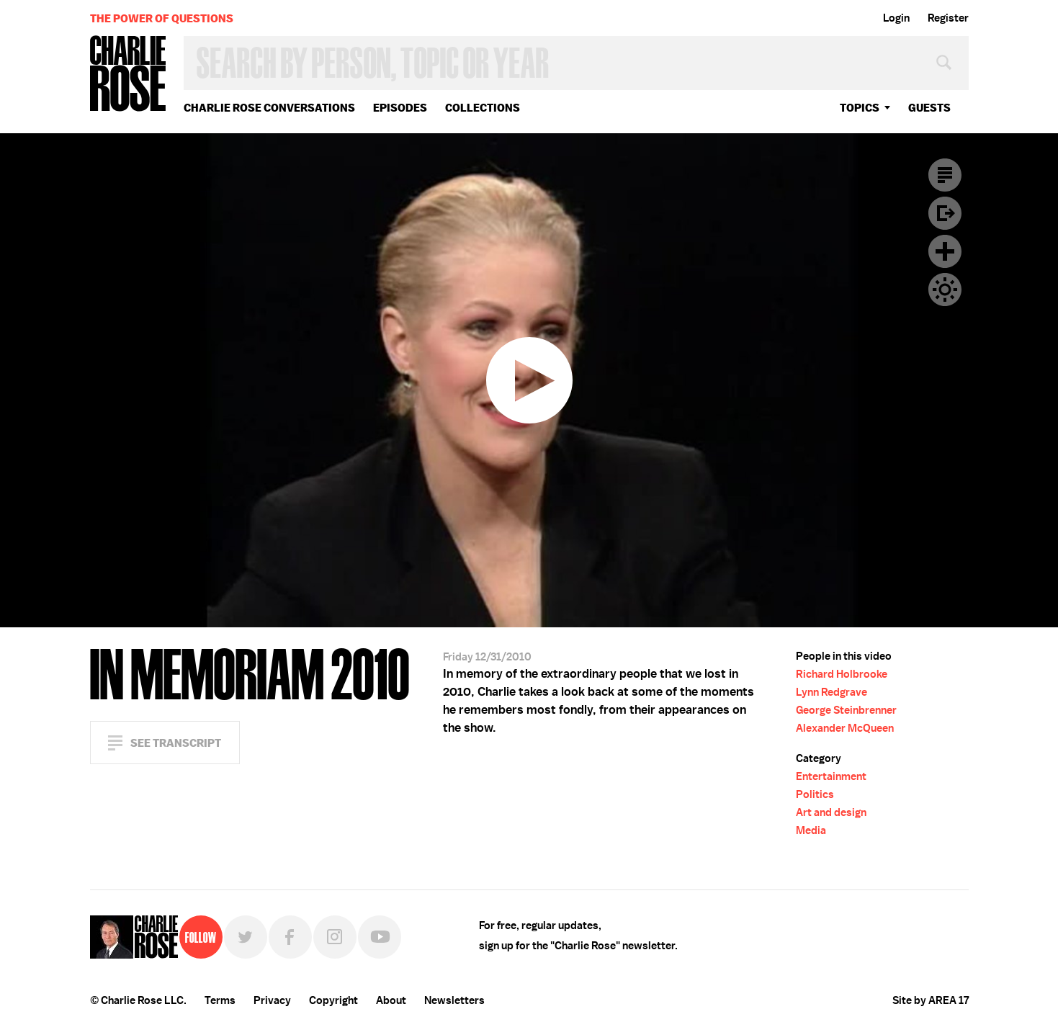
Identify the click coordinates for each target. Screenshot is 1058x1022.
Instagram (335, 937)
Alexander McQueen (845, 728)
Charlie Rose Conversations (269, 108)
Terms (220, 1000)
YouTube (379, 937)
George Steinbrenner (846, 710)
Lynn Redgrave (831, 692)
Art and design (831, 812)
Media (811, 830)
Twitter (245, 937)
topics (859, 108)
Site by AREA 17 (930, 1000)
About (391, 1000)
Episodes (400, 108)
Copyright (333, 1000)
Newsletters (454, 1000)
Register (948, 18)
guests (929, 108)
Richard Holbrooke (841, 674)
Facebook (290, 937)
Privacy (272, 1000)
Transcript (944, 175)
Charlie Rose (128, 74)
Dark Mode (944, 289)
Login (896, 18)
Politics (815, 794)
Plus (944, 251)
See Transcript (175, 743)
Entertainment (831, 776)
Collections (482, 108)
